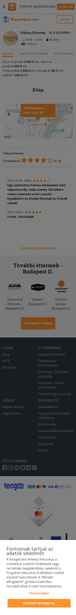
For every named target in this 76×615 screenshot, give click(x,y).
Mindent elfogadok (39, 603)
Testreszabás (39, 593)
